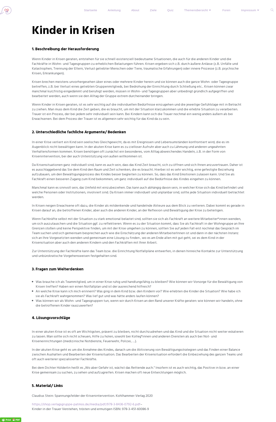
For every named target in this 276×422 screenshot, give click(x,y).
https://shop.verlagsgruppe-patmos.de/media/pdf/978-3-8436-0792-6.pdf (86, 404)
